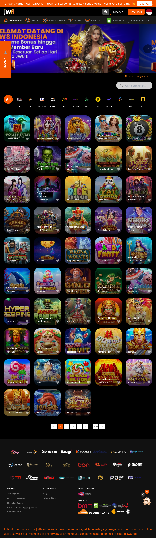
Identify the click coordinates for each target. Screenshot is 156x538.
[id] (149, 12)
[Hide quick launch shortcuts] (143, 494)
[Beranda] (9, 11)
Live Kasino (54, 20)
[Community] (105, 12)
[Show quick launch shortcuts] (147, 492)
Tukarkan (144, 3)
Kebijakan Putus (14, 489)
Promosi (115, 20)
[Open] (5, 59)
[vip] (147, 501)
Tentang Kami (13, 471)
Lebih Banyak (140, 20)
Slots (75, 20)
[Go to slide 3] (74, 68)
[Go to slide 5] (82, 68)
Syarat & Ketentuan (16, 476)
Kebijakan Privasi (15, 481)
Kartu (92, 20)
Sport (32, 20)
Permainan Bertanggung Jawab (22, 485)
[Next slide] (147, 48)
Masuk (118, 11)
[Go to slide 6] (85, 68)
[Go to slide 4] (78, 68)
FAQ (45, 471)
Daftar (136, 11)
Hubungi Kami (49, 476)
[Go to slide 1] (67, 68)
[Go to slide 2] (71, 68)
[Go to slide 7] (89, 68)
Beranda (13, 20)
